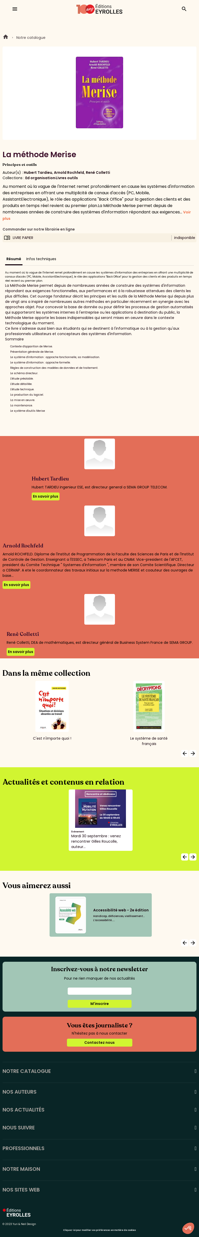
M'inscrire (99, 1003)
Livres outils (67, 177)
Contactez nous (99, 1042)
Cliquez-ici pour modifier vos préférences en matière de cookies (99, 1230)
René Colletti (98, 172)
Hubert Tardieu (38, 172)
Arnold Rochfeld (69, 172)
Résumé (13, 258)
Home (6, 37)
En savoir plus (45, 496)
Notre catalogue (30, 37)
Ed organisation (40, 177)
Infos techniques (41, 258)
